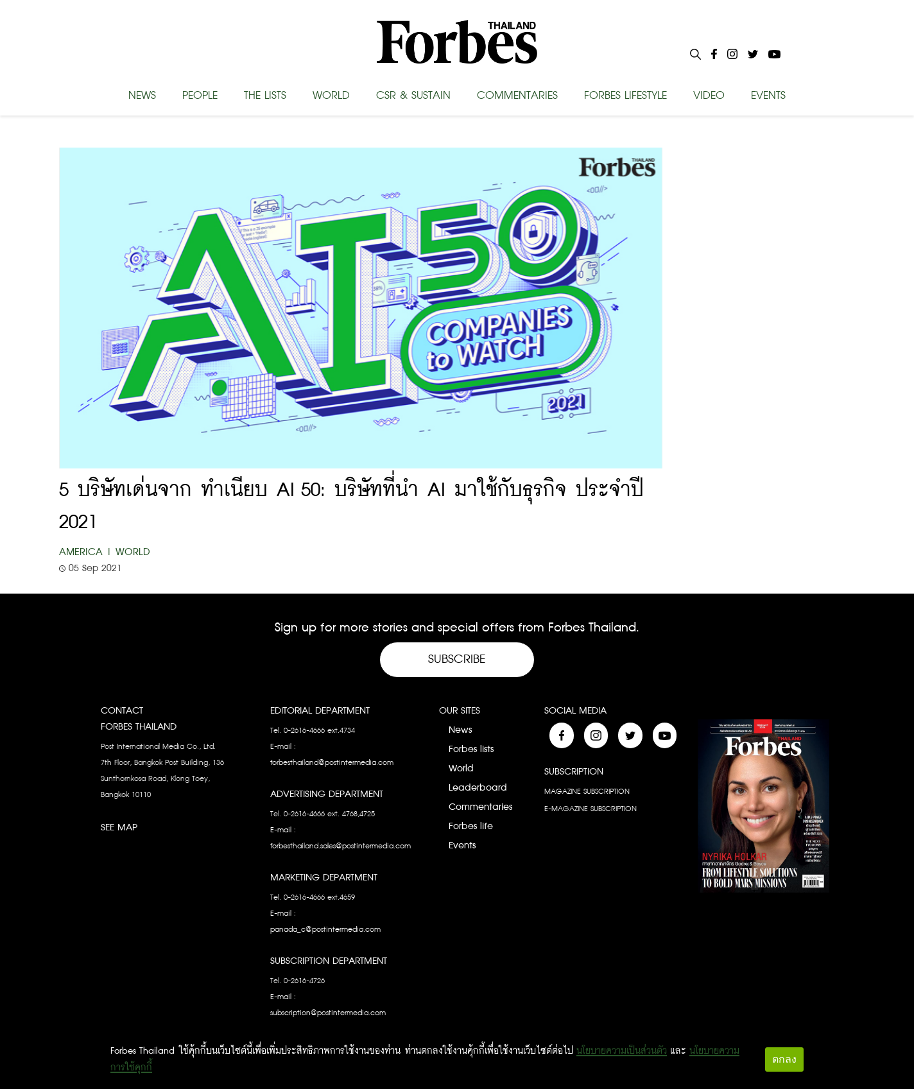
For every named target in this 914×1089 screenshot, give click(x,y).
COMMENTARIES (517, 95)
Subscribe (457, 659)
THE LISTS (265, 95)
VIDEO (709, 95)
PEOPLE (200, 95)
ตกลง (784, 1059)
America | (85, 552)
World (133, 552)
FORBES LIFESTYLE (625, 95)
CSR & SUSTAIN (413, 95)
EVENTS (768, 95)
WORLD (331, 95)
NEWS (142, 95)
